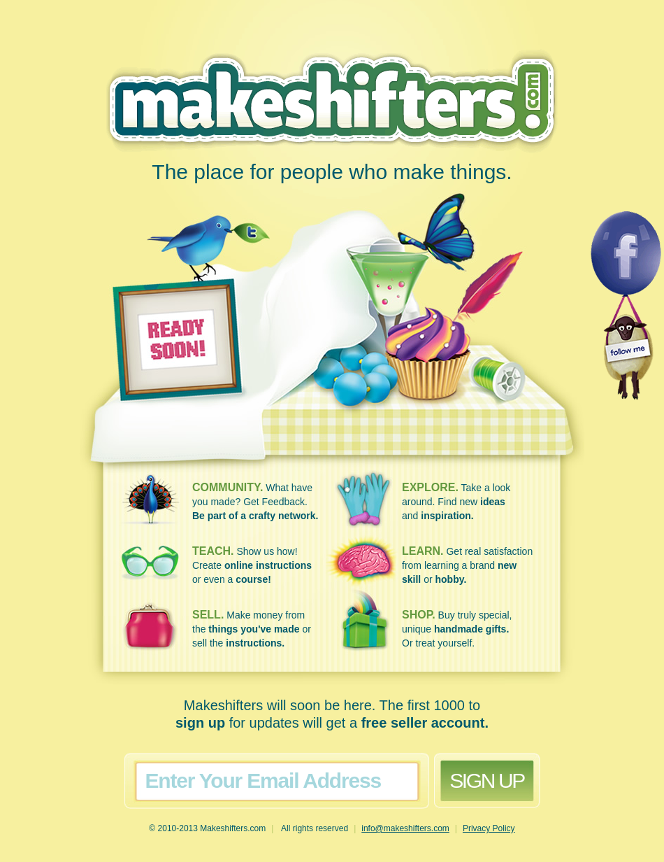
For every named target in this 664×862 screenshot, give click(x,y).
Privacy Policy (489, 828)
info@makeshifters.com (405, 828)
